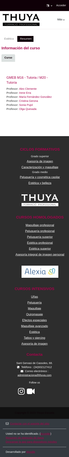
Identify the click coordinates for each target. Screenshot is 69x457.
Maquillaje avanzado (34, 326)
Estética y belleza (39, 183)
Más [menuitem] (59, 19)
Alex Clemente (28, 88)
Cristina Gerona (28, 100)
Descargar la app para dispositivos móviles (31, 441)
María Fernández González (35, 96)
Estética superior (40, 248)
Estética (34, 332)
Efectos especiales (34, 320)
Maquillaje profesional (40, 225)
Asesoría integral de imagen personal (39, 254)
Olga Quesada (27, 109)
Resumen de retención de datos (25, 437)
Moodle (30, 451)
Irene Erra (25, 92)
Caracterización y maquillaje (40, 167)
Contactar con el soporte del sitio (27, 423)
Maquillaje (34, 308)
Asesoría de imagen (40, 161)
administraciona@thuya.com (34, 375)
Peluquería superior (40, 236)
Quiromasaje (34, 314)
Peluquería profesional (40, 231)
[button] (49, 5)
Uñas (34, 296)
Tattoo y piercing (34, 337)
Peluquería (34, 302)
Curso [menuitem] (8, 57)
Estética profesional (40, 242)
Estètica (9, 38)
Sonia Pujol (26, 104)
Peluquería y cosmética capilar (40, 177)
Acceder (61, 5)
